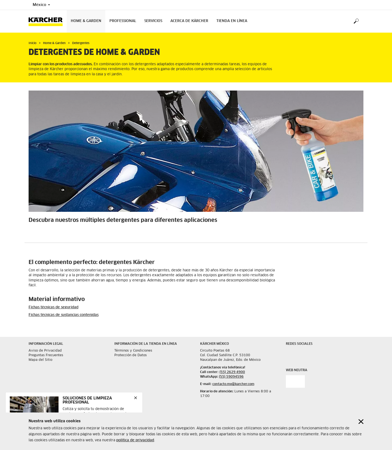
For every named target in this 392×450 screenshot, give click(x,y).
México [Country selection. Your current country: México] (41, 5)
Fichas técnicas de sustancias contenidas (64, 315)
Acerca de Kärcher (189, 21)
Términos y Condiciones (133, 350)
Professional (122, 21)
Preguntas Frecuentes (46, 355)
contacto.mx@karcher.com (233, 384)
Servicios (153, 21)
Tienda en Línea (231, 21)
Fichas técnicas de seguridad (53, 307)
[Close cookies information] (361, 422)
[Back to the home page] (48, 21)
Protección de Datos (130, 355)
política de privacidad (135, 441)
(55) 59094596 (231, 376)
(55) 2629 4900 (232, 372)
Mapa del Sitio (40, 360)
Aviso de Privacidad (45, 350)
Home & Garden (86, 21)
